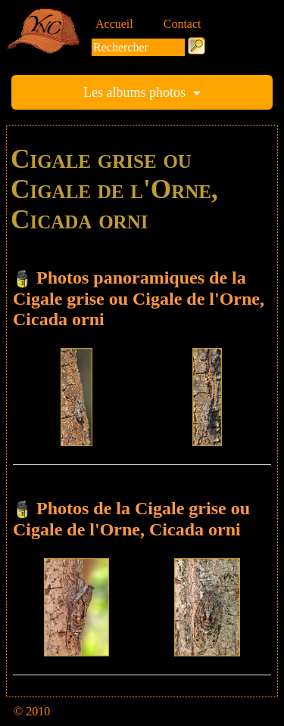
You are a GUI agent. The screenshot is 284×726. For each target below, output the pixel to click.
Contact (182, 23)
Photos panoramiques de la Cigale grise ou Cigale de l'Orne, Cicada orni (138, 298)
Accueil (114, 23)
